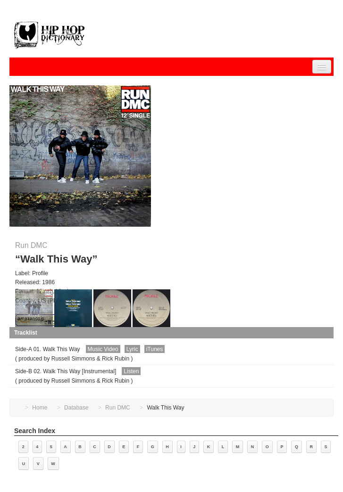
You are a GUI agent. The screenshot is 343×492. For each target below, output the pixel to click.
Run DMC (31, 245)
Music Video (103, 349)
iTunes (154, 349)
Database (76, 407)
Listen (131, 371)
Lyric (132, 349)
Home (39, 407)
